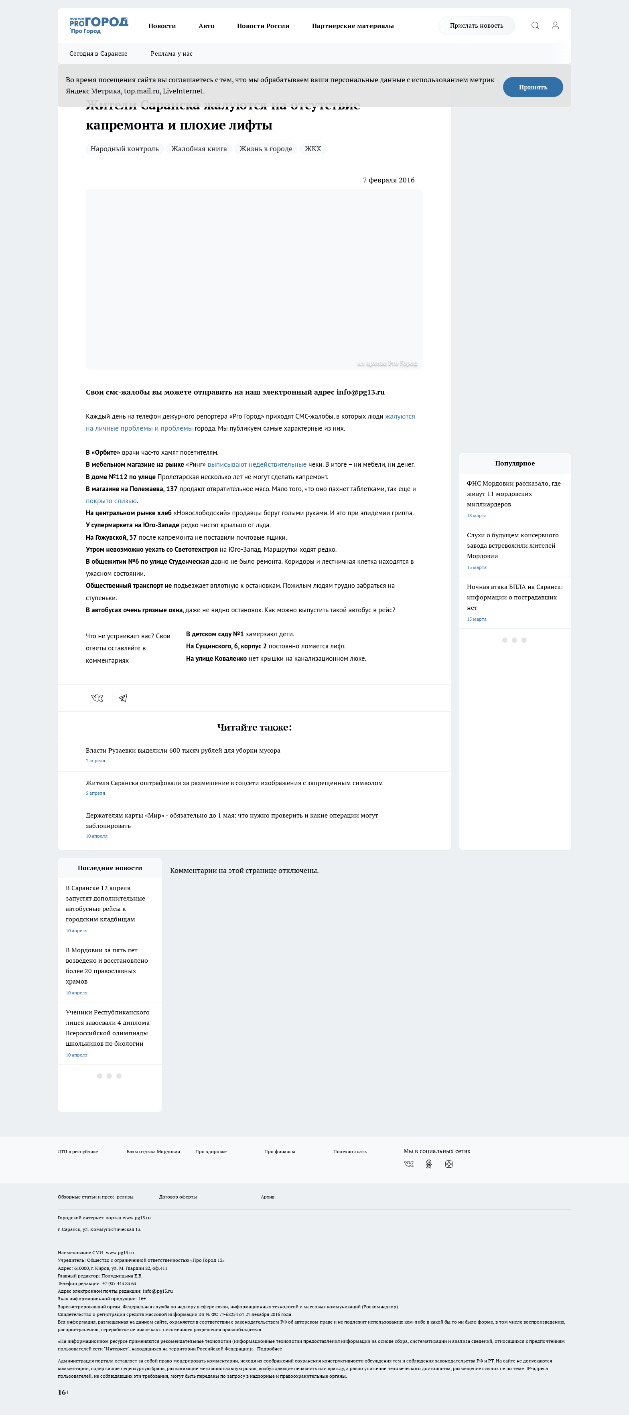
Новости (162, 26)
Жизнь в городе (265, 148)
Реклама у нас (172, 53)
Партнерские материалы (353, 26)
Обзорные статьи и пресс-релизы (96, 1197)
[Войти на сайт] (555, 26)
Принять (533, 87)
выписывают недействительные (257, 464)
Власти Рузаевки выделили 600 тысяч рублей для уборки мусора (254, 756)
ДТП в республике (78, 1151)
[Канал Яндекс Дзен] (449, 1164)
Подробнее (269, 1349)
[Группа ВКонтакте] (409, 1164)
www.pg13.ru (137, 1218)
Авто (207, 26)
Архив (267, 1197)
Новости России (263, 26)
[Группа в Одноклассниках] (429, 1164)
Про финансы (279, 1151)
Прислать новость (476, 25)
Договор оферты (178, 1197)
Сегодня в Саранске (98, 53)
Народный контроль (125, 148)
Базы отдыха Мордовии (153, 1151)
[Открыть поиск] (535, 26)
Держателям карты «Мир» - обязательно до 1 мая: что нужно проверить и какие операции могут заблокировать (254, 826)
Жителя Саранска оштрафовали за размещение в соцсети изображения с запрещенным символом (254, 788)
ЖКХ (313, 148)
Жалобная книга (199, 148)
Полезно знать (350, 1151)
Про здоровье (211, 1151)
